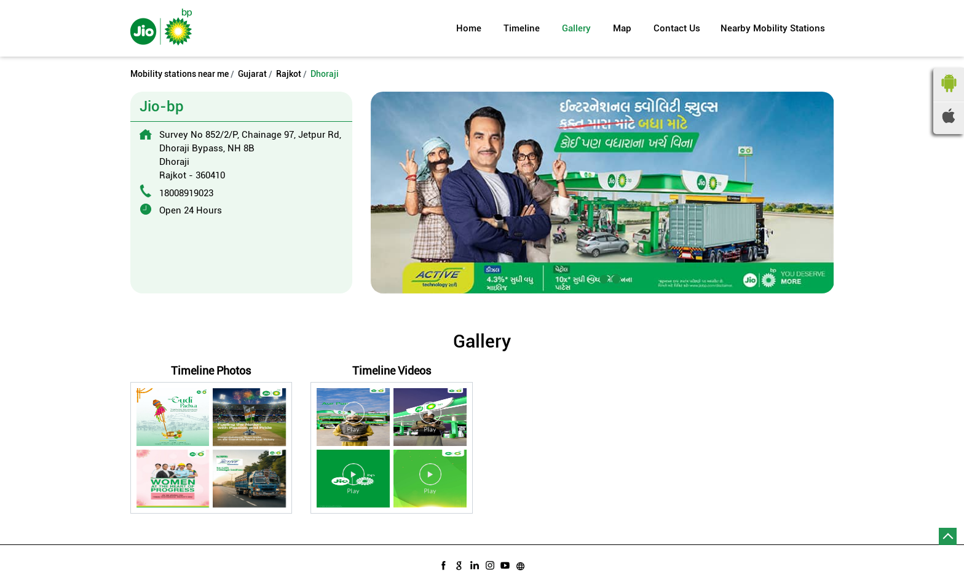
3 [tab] (615, 278)
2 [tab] (602, 278)
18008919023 (186, 193)
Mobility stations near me (179, 74)
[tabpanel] (602, 192)
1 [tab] (590, 278)
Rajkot (288, 74)
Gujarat (252, 74)
